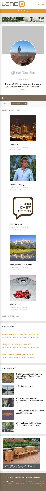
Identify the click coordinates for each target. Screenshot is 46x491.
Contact (9, 484)
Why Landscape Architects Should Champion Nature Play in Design (29, 424)
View (23, 89)
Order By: (6, 103)
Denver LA (14, 145)
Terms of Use (21, 484)
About (42, 486)
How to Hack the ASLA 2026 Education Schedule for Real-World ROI (29, 401)
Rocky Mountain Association (21, 264)
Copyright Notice (28, 481)
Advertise (41, 481)
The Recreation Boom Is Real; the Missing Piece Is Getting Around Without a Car (29, 376)
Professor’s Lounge (17, 185)
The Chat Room (16, 225)
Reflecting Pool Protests (25, 386)
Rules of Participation (36, 484)
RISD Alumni (15, 304)
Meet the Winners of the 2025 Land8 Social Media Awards (30, 412)
